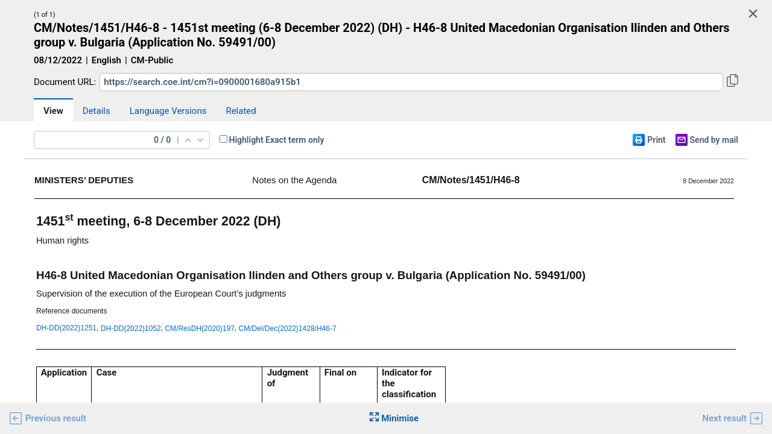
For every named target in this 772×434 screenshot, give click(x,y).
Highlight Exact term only (276, 140)
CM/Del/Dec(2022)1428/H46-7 (288, 328)
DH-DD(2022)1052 (131, 328)
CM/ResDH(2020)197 (199, 328)
